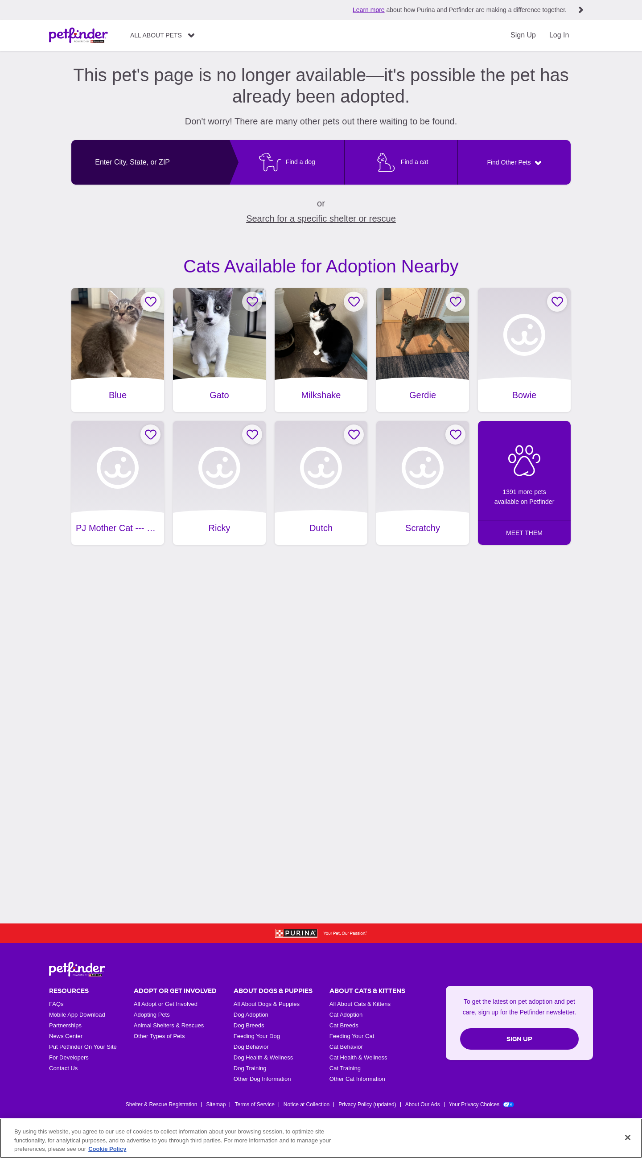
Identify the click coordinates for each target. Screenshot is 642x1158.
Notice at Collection (306, 1104)
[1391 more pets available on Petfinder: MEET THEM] (524, 483)
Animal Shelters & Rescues (169, 1025)
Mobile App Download (77, 1014)
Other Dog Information (262, 1079)
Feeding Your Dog (257, 1036)
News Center (65, 1036)
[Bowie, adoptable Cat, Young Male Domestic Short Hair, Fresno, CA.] (524, 350)
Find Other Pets (509, 162)
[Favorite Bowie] (557, 302)
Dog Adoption (251, 1014)
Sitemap (216, 1104)
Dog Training (250, 1068)
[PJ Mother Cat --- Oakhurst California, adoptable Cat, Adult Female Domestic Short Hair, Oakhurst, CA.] (117, 483)
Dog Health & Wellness (263, 1057)
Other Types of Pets (159, 1036)
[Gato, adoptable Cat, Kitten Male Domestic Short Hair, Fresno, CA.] (219, 350)
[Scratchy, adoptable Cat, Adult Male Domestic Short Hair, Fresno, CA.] (422, 483)
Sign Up (523, 35)
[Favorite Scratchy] (455, 434)
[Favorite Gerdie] (455, 302)
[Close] (628, 1137)
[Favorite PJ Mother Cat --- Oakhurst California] (150, 434)
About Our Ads (422, 1104)
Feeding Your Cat (351, 1036)
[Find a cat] (400, 162)
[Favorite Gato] (252, 302)
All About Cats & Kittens (360, 1004)
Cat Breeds (343, 1025)
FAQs (56, 1004)
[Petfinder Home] (78, 35)
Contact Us (63, 1068)
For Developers (69, 1057)
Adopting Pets (152, 1014)
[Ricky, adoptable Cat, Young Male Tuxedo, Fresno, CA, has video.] (219, 483)
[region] (321, 1138)
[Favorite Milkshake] (354, 302)
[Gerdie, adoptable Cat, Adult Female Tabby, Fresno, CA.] (422, 350)
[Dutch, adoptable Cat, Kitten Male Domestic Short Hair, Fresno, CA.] (321, 483)
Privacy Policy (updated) (367, 1104)
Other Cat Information (357, 1079)
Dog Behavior (251, 1046)
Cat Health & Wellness (358, 1057)
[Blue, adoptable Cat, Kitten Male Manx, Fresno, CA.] (117, 350)
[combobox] (150, 162)
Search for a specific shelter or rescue (321, 218)
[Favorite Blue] (150, 302)
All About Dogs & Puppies (267, 1004)
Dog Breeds (249, 1025)
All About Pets (156, 35)
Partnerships (65, 1025)
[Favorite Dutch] (354, 434)
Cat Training (345, 1068)
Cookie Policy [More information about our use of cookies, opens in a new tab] (107, 1149)
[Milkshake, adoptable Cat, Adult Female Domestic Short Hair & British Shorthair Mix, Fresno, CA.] (321, 350)
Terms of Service (254, 1104)
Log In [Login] (559, 35)
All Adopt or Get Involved (166, 1004)
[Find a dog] (287, 162)
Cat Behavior (346, 1046)
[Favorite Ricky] (252, 434)
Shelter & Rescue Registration (162, 1104)
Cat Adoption (345, 1014)
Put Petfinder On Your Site (83, 1046)
